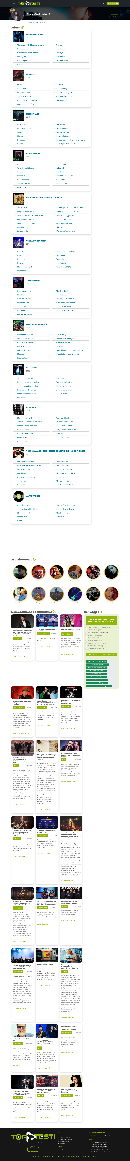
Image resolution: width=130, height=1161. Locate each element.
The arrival (60, 227)
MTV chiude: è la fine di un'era (45, 965)
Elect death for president (65, 473)
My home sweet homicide (27, 426)
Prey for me (60, 172)
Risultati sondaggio (109, 654)
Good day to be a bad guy (27, 100)
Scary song (60, 255)
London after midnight (65, 338)
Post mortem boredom (26, 461)
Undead (20, 251)
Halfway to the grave (64, 92)
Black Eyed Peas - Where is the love (97, 632)
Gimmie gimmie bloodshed (27, 386)
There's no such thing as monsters (30, 45)
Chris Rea (17, 838)
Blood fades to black (25, 334)
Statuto (16, 766)
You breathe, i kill (24, 183)
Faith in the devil (23, 429)
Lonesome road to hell (65, 176)
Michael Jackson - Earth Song (95, 648)
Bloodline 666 (22, 227)
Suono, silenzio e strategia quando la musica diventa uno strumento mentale (46, 755)
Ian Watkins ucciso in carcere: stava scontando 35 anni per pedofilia (70, 1028)
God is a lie (21, 481)
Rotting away (22, 56)
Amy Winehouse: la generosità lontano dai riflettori (69, 1090)
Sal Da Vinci (17, 638)
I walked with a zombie (26, 469)
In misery (60, 45)
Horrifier (59, 85)
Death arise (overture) (64, 310)
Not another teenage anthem (28, 382)
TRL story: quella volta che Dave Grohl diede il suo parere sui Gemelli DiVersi (46, 903)
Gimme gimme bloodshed (27, 509)
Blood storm (61, 49)
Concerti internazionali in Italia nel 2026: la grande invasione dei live (22, 967)
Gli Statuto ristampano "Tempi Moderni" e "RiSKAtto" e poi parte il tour (21, 760)
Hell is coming (61, 88)
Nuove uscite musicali (66, 1139)
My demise (60, 378)
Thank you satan (62, 513)
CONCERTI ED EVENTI (43, 646)
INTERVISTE (16, 1066)
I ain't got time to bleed (26, 223)
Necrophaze (22, 124)
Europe (64, 906)
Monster (20, 136)
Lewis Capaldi (18, 908)
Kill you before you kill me (66, 429)
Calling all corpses (24, 350)
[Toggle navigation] (13, 3)
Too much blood (62, 418)
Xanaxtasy (60, 517)
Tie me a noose (62, 128)
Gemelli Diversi (42, 908)
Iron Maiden (66, 706)
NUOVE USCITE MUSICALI (21, 733)
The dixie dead (62, 291)
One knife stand (23, 346)
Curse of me (22, 271)
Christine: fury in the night (66, 96)
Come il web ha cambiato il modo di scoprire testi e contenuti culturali (22, 903)
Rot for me (60, 477)
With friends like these (64, 382)
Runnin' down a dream (65, 509)
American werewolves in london (29, 422)
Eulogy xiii (60, 168)
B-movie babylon (23, 505)
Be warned (21, 144)
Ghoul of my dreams (25, 342)
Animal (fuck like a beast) (65, 144)
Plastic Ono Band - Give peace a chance (99, 627)
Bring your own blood (25, 128)
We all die (60, 259)
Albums (31, 22)
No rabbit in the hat (63, 386)
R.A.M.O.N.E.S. (22, 520)
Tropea (64, 971)
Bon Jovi (40, 1095)
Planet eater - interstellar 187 (67, 211)
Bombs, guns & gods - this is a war (69, 208)
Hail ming (21, 310)
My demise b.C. (23, 517)
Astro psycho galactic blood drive (30, 215)
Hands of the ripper (63, 306)
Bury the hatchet (62, 136)
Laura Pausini (42, 707)
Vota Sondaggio (93, 654)
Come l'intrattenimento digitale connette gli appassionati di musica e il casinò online (71, 835)
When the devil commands (27, 53)
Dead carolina (22, 255)
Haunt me (21, 259)
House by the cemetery (26, 477)
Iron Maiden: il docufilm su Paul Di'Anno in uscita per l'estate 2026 (70, 701)
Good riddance (23, 180)
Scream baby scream (25, 378)
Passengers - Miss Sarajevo (95, 635)
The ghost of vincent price (66, 481)
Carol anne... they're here (66, 303)
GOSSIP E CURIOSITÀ (19, 657)
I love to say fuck (23, 513)
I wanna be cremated (25, 338)
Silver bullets (22, 358)
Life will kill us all (62, 132)
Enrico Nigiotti (42, 835)
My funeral (60, 56)
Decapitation (22, 64)
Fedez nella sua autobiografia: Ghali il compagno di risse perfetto (45, 1042)
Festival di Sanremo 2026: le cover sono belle (46, 630)
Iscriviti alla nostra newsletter (100, 1142)
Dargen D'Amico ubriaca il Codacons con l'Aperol (70, 630)
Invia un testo (112, 4)
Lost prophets (66, 1032)
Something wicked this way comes (69, 350)
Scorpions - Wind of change (95, 645)
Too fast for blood (24, 306)
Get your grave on (24, 299)
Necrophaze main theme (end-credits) (70, 140)
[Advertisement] (106, 36)
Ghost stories (61, 263)
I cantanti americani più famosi (100, 1152)
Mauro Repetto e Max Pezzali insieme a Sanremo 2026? (71, 755)
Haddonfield (22, 441)
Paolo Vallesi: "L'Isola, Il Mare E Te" (21, 1039)
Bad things (21, 473)
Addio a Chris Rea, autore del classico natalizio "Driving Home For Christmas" (22, 833)
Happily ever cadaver (25, 433)
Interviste (62, 1143)
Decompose (21, 140)
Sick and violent (62, 60)
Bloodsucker (22, 295)
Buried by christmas (64, 469)
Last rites (20, 164)
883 (63, 760)
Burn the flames (62, 437)
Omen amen (22, 187)
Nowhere (20, 263)
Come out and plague (25, 219)
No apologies (22, 60)
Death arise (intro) (24, 291)
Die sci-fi (59, 433)
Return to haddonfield (25, 104)
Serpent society (23, 231)
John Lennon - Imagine (94, 630)
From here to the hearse (26, 390)
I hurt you (60, 53)
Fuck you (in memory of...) (66, 299)
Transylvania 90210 (63, 267)
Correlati (42, 22)
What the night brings (25, 168)
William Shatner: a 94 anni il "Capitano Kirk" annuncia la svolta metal (22, 702)
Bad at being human (64, 334)
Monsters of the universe (66, 231)
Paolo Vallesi (17, 1044)
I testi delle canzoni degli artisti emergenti (103, 1136)
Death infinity (61, 183)
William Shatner (18, 707)
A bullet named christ (64, 485)
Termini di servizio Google (99, 1146)
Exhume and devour (25, 92)
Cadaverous (21, 172)
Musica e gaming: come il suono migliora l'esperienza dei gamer (70, 966)
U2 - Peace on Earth (93, 638)
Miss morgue (22, 354)
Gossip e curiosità (65, 1138)
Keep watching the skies (26, 211)
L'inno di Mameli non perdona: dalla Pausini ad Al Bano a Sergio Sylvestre (46, 702)
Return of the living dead (65, 505)
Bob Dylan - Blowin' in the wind (96, 643)
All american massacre (65, 390)
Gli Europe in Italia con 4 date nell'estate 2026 (69, 902)
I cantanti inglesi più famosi (99, 1150)
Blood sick (21, 176)
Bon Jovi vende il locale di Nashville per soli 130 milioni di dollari (46, 1090)
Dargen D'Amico (67, 634)
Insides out (21, 88)
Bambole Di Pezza (43, 634)
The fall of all (22, 208)
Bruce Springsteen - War (94, 640)
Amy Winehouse (67, 1095)
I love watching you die (65, 215)
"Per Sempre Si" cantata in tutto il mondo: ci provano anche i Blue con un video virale (22, 633)
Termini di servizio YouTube (99, 1144)
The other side (61, 100)
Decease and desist (24, 49)
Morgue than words (24, 267)
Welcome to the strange (65, 251)
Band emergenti (64, 1141)
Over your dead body (64, 223)
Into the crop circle (63, 219)
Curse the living (23, 303)
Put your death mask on (26, 394)
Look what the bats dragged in (29, 465)
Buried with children (64, 426)
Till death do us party (64, 422)
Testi (36, 22)
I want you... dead (63, 465)
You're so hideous (24, 96)
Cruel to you (61, 164)
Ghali (39, 1048)
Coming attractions (24, 314)
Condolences (61, 180)
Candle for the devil (63, 342)
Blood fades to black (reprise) (67, 354)
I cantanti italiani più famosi (99, 1148)
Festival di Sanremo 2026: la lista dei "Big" (46, 831)
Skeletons (21, 397)
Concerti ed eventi (65, 1136)
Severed (20, 85)
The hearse (60, 124)
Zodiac (19, 132)
